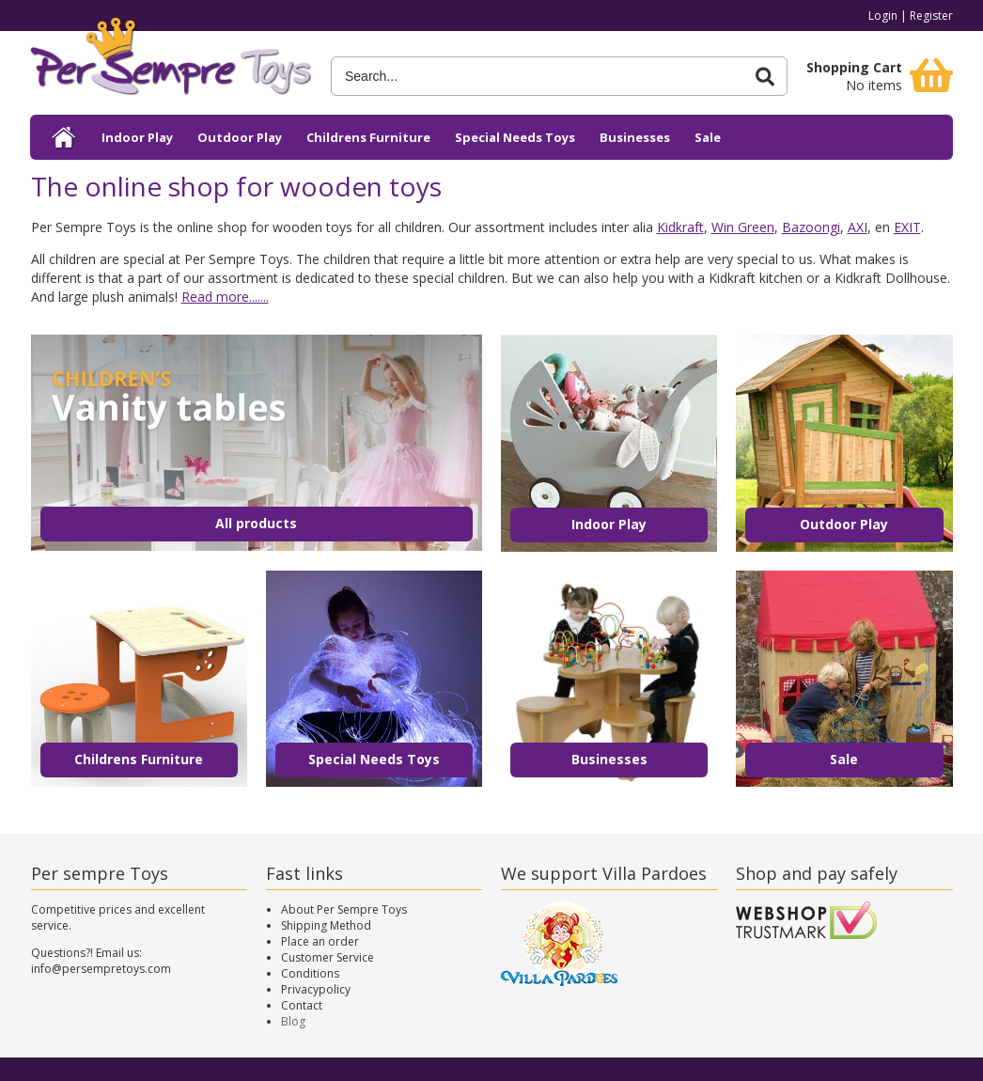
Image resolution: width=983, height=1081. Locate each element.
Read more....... (225, 297)
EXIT (907, 227)
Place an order (320, 941)
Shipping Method (326, 925)
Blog (293, 1021)
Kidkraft (680, 227)
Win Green (742, 227)
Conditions (310, 973)
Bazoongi (811, 227)
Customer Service (327, 957)
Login (882, 16)
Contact (301, 1005)
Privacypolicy (316, 989)
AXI (857, 227)
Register (931, 16)
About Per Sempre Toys (344, 909)
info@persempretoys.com (101, 969)
